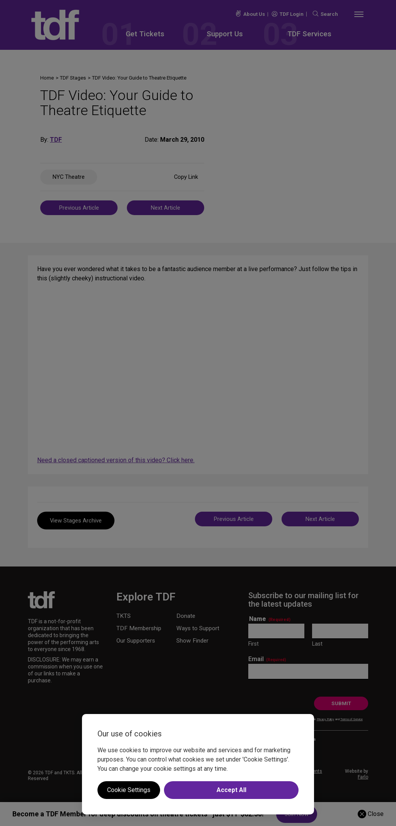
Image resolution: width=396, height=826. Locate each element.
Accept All (231, 790)
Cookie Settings (128, 790)
